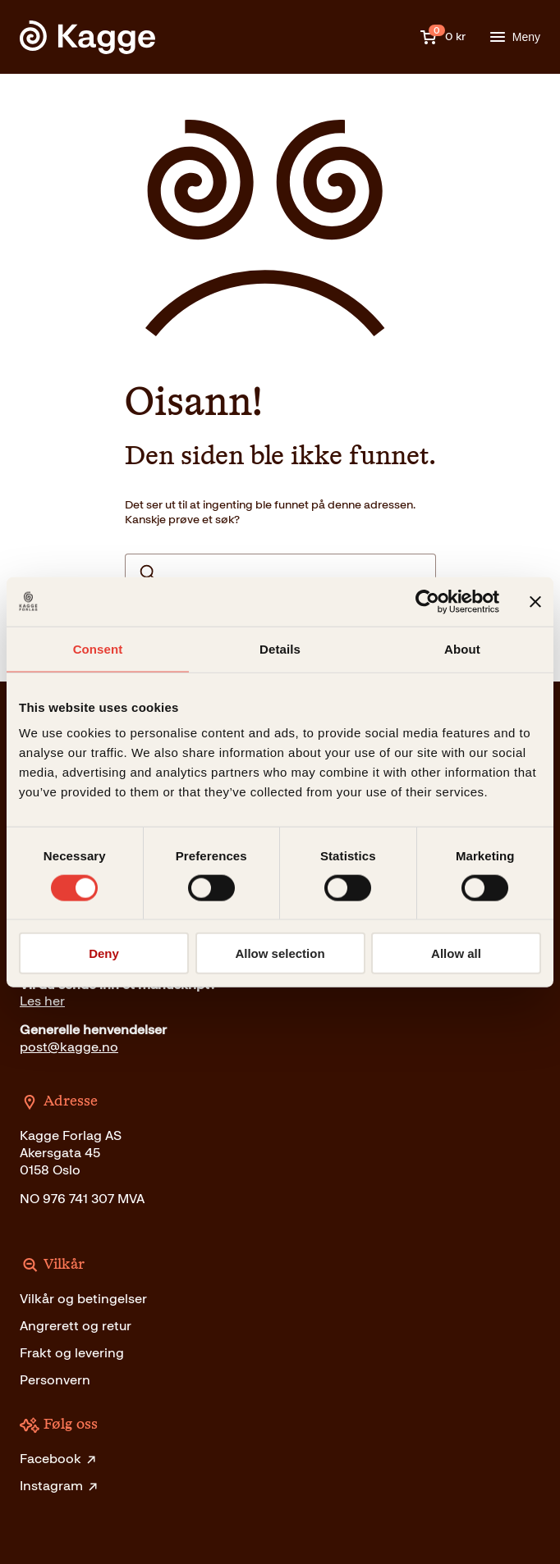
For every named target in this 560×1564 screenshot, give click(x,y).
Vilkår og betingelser (83, 1298)
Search (147, 572)
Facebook (59, 1458)
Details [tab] (280, 648)
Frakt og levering (72, 1353)
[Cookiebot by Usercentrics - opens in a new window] (427, 601)
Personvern (55, 1380)
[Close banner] (535, 601)
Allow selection (279, 953)
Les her (42, 1001)
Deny (104, 953)
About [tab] (462, 648)
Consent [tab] (98, 648)
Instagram (59, 1485)
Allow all (456, 953)
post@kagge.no (69, 1047)
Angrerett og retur (75, 1326)
